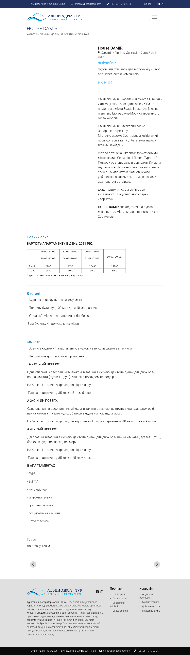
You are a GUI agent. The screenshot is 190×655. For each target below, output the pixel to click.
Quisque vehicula (151, 606)
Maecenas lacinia (151, 610)
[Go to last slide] (33, 564)
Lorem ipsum (119, 594)
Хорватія (32, 34)
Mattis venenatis (151, 602)
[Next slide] (157, 564)
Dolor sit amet (120, 598)
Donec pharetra (121, 610)
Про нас (147, 4)
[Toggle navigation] (154, 17)
